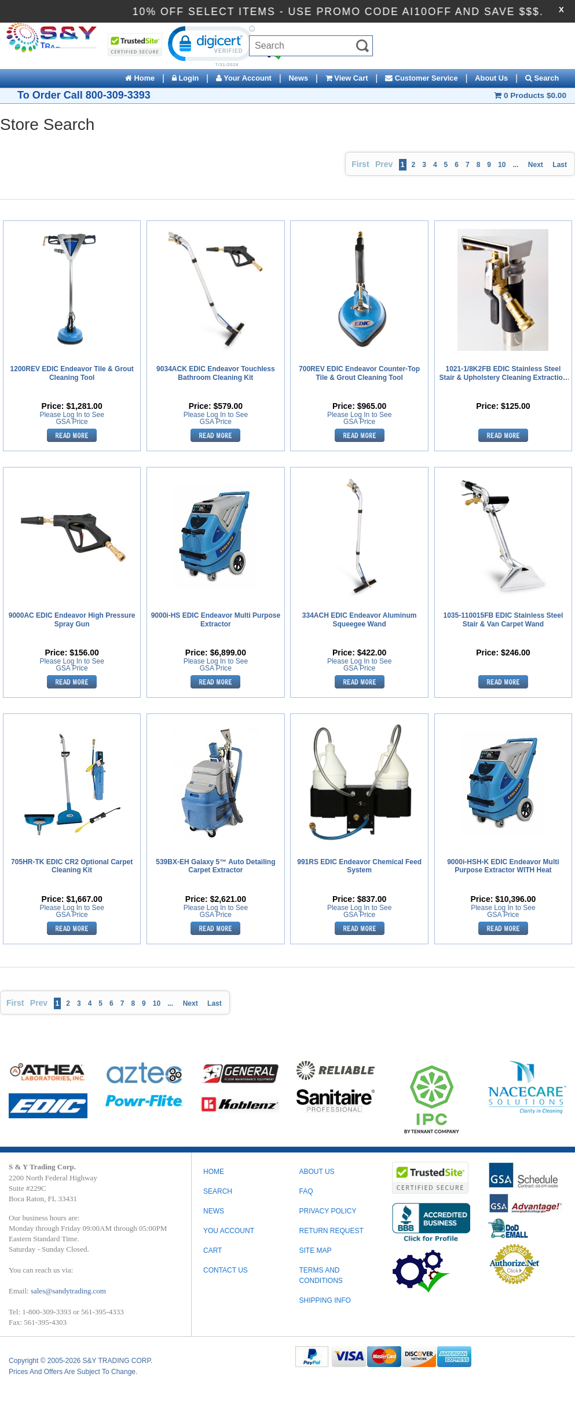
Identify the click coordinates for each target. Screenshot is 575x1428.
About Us (491, 78)
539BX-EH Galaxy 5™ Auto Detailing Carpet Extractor (215, 866)
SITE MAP (315, 1250)
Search (542, 78)
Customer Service (421, 78)
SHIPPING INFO (324, 1300)
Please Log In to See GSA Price (71, 418)
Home (140, 78)
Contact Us (225, 1270)
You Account (228, 1231)
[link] (209, 45)
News (298, 78)
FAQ (306, 1191)
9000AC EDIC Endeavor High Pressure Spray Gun (72, 619)
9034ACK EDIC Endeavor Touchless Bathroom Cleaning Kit (215, 373)
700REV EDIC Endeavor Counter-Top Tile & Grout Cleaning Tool (359, 373)
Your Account (244, 78)
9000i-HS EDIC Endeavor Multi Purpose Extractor (215, 619)
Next (535, 165)
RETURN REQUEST (331, 1231)
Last (559, 165)
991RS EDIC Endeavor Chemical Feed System (359, 866)
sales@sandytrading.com (68, 1290)
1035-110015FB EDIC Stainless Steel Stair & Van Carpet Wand (503, 619)
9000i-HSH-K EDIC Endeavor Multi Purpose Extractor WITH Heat (503, 866)
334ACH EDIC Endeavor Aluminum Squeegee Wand (359, 619)
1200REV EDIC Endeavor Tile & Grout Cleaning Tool (72, 373)
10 (502, 165)
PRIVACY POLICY (327, 1211)
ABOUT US (316, 1172)
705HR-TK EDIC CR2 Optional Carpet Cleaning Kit (72, 866)
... (515, 165)
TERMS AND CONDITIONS (320, 1275)
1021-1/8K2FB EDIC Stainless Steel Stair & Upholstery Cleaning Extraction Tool (503, 373)
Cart (212, 1250)
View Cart (346, 78)
